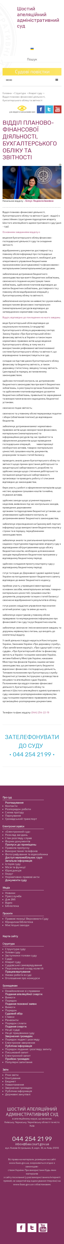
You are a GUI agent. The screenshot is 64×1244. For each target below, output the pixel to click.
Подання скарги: (16, 1026)
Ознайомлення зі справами (22, 990)
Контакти (11, 805)
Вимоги (10, 997)
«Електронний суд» (17, 831)
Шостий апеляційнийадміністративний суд (38, 17)
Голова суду (12, 952)
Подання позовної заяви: (21, 1003)
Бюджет (10, 1081)
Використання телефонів (21, 851)
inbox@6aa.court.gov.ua (32, 1144)
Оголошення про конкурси (22, 978)
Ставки (9, 1016)
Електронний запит (18, 1055)
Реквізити (11, 1020)
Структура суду (15, 948)
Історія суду (13, 863)
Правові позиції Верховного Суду (26, 918)
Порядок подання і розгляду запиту (28, 1049)
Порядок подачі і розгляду (22, 1039)
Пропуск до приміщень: (20, 844)
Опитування (12, 1078)
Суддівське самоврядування (23, 965)
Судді (8, 958)
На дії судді (12, 1029)
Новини (10, 892)
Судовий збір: (14, 1013)
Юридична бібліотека (19, 921)
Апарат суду (35, 93)
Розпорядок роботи (18, 809)
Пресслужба (13, 896)
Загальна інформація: (18, 860)
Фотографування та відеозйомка (26, 854)
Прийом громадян (17, 1058)
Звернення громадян (18, 1087)
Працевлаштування (17, 971)
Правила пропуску (17, 847)
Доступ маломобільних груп (23, 857)
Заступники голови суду (21, 955)
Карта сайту (10, 936)
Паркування (13, 815)
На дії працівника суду (19, 1032)
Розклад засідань (16, 834)
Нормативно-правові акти (22, 876)
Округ (9, 873)
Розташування (14, 802)
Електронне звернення (20, 1042)
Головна (7, 93)
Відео (8, 902)
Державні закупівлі (17, 1094)
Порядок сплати (15, 1023)
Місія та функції (15, 867)
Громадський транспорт (21, 818)
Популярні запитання (18, 1062)
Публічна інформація (18, 1045)
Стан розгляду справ (18, 838)
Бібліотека (12, 905)
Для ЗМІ (10, 899)
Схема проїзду (14, 812)
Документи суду (16, 880)
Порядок (11, 1000)
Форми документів (17, 841)
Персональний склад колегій (24, 968)
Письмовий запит (16, 1052)
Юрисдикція (13, 870)
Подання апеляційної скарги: (23, 994)
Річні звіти (11, 1074)
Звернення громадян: (19, 1036)
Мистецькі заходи (17, 925)
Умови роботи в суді (18, 974)
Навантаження (14, 1084)
